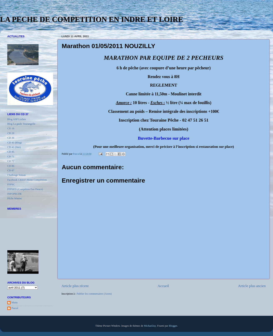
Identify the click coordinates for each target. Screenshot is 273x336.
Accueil (163, 286)
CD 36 (10, 137)
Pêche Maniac (14, 198)
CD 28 (10, 133)
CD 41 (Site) (14, 147)
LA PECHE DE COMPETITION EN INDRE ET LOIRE (91, 19)
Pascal (14, 308)
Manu (14, 302)
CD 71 (10, 156)
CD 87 (10, 170)
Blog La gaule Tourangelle (21, 123)
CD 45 (10, 151)
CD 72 (10, 161)
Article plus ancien (252, 286)
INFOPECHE (14, 193)
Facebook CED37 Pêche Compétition (27, 179)
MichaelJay (150, 325)
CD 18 (10, 128)
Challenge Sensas (16, 175)
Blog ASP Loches (16, 119)
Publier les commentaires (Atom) (94, 293)
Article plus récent (75, 286)
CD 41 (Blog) (14, 142)
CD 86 (10, 165)
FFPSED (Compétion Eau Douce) (25, 189)
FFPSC (11, 184)
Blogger (173, 325)
